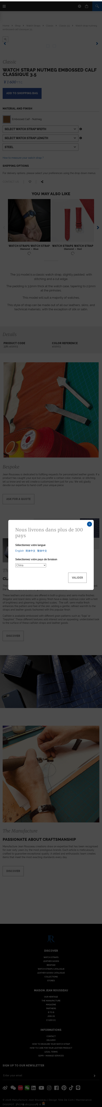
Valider (77, 576)
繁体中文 (42, 549)
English (19, 549)
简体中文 (30, 549)
